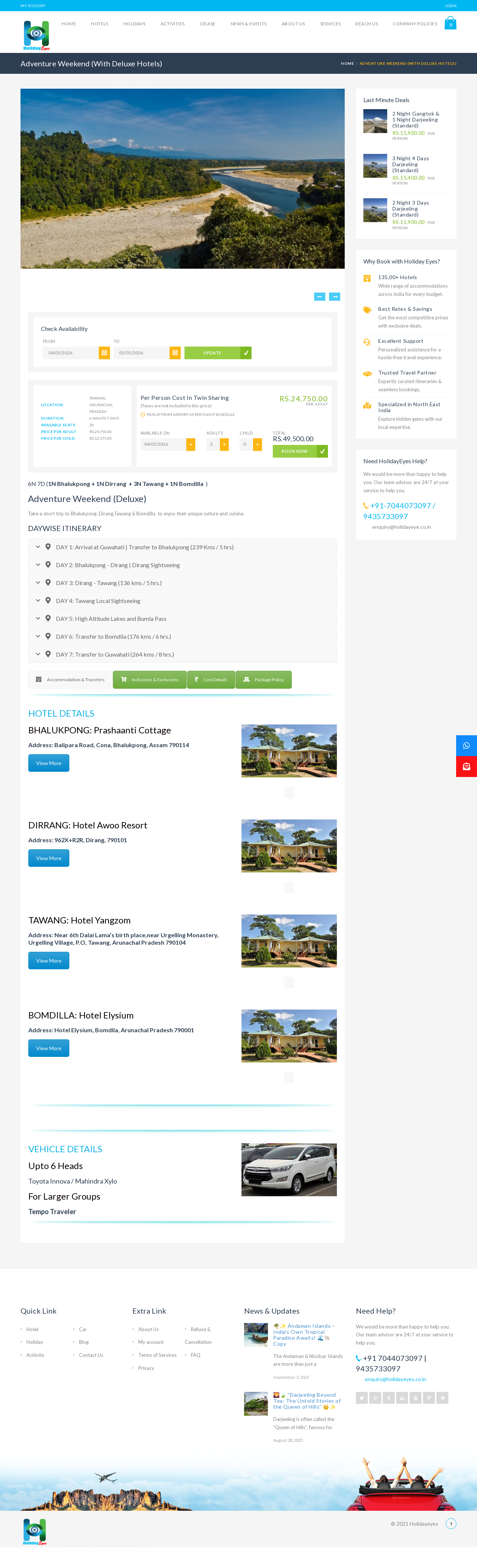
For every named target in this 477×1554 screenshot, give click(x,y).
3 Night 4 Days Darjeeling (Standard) (410, 164)
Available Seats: (58, 425)
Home (68, 23)
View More (48, 763)
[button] (466, 766)
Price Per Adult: (59, 431)
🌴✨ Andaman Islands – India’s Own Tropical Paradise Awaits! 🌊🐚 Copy (304, 1335)
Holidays (134, 23)
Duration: (53, 418)
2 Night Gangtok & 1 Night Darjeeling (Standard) (416, 119)
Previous (319, 297)
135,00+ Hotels (397, 277)
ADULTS (214, 432)
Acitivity (35, 1355)
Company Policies (415, 23)
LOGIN (451, 5)
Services (330, 23)
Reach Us (367, 23)
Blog (84, 1342)
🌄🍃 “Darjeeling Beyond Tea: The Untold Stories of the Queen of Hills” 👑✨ (307, 1401)
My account (151, 1342)
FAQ (195, 1355)
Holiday (34, 1342)
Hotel (32, 1329)
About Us (293, 23)
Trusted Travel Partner (407, 372)
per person (413, 135)
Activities (173, 23)
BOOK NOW (295, 451)
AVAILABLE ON (155, 432)
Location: (52, 404)
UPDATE (212, 352)
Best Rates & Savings (405, 309)
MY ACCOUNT (32, 5)
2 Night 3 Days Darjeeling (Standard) (410, 208)
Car (83, 1329)
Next (334, 297)
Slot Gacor (31, 1550)
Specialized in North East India (409, 407)
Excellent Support (401, 341)
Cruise (208, 23)
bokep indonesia (79, 1550)
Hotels (99, 23)
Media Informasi (112, 1550)
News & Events (249, 23)
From (49, 341)
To (117, 341)
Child (246, 432)
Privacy (146, 1368)
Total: (293, 436)
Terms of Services (157, 1355)
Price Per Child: (58, 438)
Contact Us (91, 1355)
